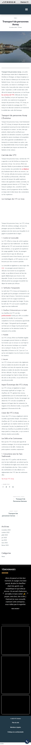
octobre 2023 (5, 532)
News (15, 18)
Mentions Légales (15, 727)
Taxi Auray (4, 479)
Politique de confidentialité (15, 732)
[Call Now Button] (27, 741)
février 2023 (5, 545)
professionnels (6, 316)
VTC (3, 268)
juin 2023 (4, 538)
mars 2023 (5, 543)
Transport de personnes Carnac (16, 514)
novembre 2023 (6, 530)
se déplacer (25, 169)
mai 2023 (4, 540)
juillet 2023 (5, 535)
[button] (26, 9)
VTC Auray (11, 479)
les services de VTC (8, 95)
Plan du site (15, 722)
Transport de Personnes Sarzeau (16, 499)
